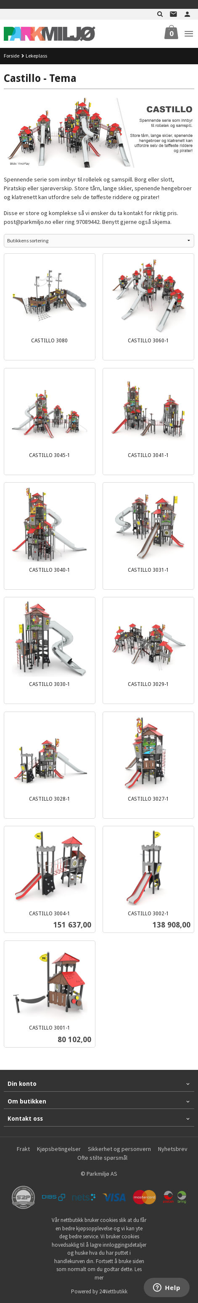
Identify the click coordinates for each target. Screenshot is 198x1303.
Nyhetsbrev (172, 1149)
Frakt (23, 1149)
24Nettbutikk (113, 1291)
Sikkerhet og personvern (119, 1149)
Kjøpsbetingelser (59, 1149)
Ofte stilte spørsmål (102, 1157)
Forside (11, 56)
